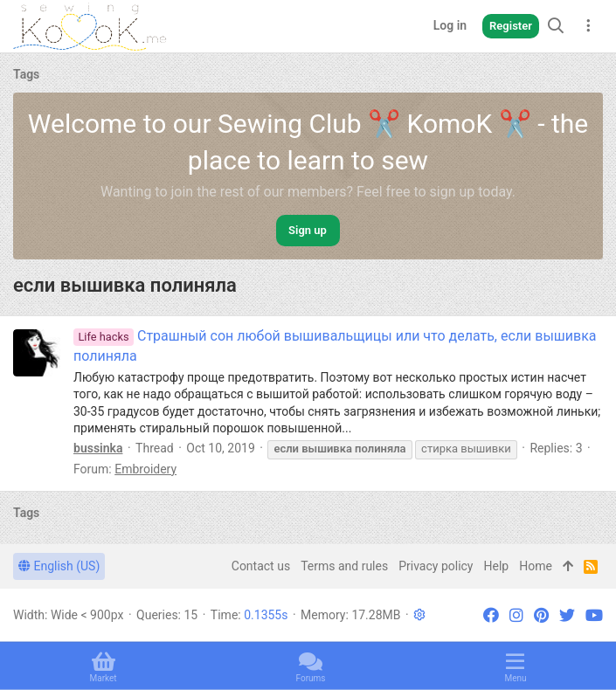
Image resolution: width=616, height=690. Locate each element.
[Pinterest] (541, 615)
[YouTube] (594, 615)
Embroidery (145, 469)
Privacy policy (435, 566)
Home (535, 566)
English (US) (59, 566)
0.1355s (265, 615)
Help (496, 566)
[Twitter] (567, 615)
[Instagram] (516, 615)
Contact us (261, 566)
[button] (419, 615)
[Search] (556, 26)
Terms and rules (344, 566)
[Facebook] (491, 615)
